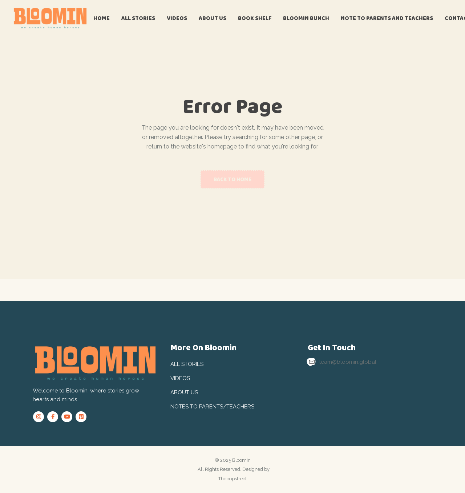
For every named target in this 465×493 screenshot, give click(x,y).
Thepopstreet (232, 478)
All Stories (186, 364)
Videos (180, 378)
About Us (184, 392)
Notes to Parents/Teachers (212, 406)
